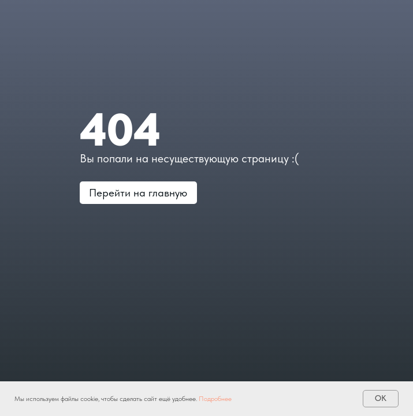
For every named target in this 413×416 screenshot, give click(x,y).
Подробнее (215, 399)
